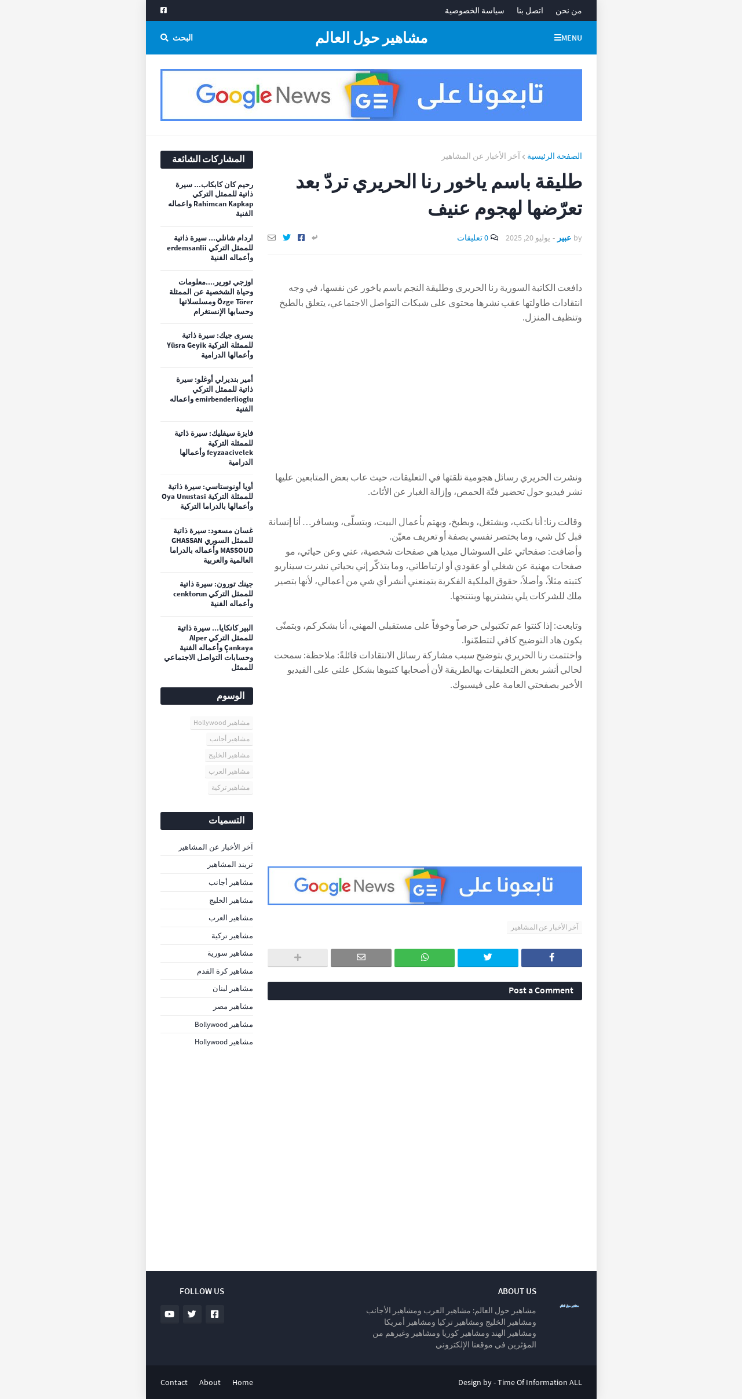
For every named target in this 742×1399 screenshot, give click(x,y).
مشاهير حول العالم (371, 37)
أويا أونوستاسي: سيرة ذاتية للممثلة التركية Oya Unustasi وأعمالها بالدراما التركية (207, 496)
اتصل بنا (530, 10)
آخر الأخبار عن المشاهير (480, 156)
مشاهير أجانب (230, 738)
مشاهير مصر (233, 1006)
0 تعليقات (472, 237)
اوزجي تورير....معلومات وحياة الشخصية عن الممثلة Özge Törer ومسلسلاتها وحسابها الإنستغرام (211, 297)
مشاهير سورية (230, 953)
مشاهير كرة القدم (225, 971)
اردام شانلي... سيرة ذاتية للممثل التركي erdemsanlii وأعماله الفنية (210, 248)
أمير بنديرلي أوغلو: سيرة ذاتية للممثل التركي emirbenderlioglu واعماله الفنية (211, 394)
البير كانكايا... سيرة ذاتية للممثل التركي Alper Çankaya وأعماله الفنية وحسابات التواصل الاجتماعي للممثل (208, 648)
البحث (183, 37)
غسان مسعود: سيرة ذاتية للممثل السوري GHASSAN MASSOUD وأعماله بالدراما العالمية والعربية (211, 545)
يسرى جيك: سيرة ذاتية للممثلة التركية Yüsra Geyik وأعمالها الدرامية (210, 345)
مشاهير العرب (229, 771)
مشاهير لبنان (233, 988)
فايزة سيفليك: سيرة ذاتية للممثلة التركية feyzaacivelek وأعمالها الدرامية (213, 448)
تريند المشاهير (230, 864)
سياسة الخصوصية (475, 10)
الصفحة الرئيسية (554, 156)
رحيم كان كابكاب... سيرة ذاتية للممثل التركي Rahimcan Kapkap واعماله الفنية (210, 199)
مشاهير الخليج (229, 754)
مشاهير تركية (230, 787)
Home (242, 1382)
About (210, 1382)
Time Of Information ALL (540, 1382)
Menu (571, 37)
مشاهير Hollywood (221, 722)
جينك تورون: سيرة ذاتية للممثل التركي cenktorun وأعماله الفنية (213, 594)
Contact (174, 1382)
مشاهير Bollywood (224, 1024)
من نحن (568, 10)
